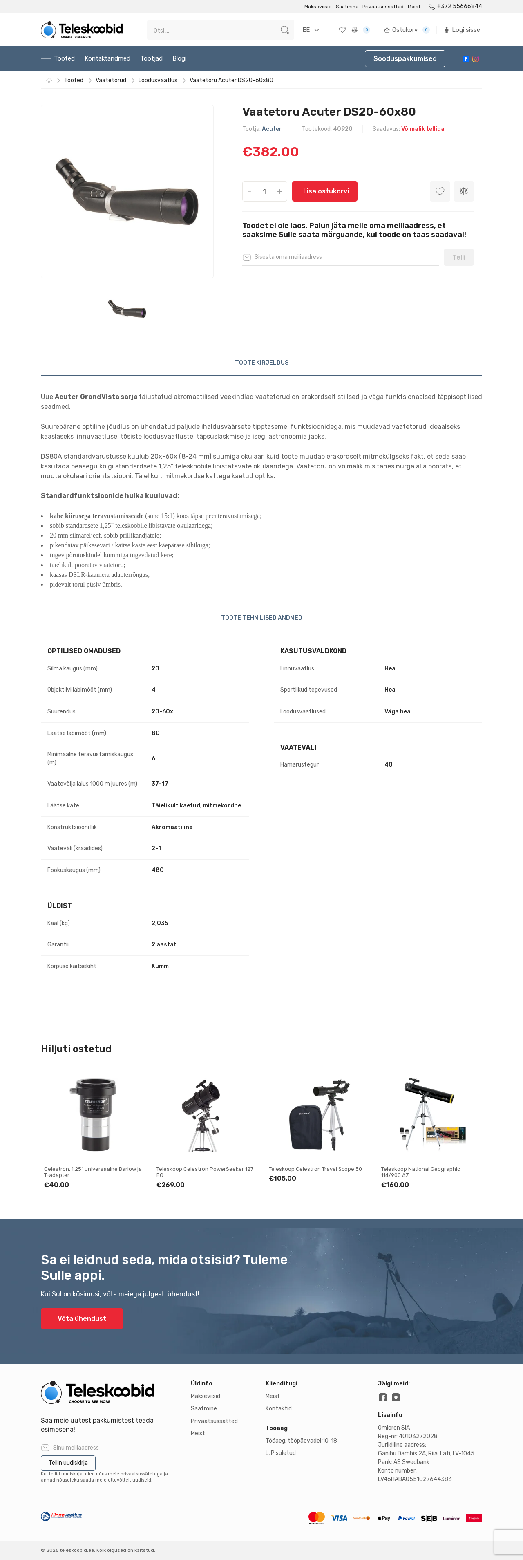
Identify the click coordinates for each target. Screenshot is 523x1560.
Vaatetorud (111, 80)
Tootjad (151, 58)
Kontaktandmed (107, 58)
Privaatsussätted (383, 6)
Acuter (272, 129)
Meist (414, 6)
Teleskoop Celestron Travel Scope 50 (315, 1169)
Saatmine (347, 6)
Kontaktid (279, 1408)
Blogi (179, 58)
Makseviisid (318, 6)
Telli (458, 257)
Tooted (58, 59)
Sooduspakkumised (405, 59)
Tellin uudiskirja (68, 1462)
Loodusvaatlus (158, 80)
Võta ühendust (82, 1318)
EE (306, 30)
